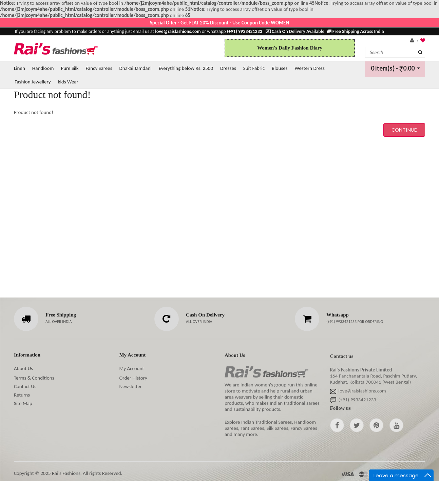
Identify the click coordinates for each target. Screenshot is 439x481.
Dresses (228, 68)
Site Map (23, 403)
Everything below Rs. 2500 (186, 68)
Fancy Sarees (99, 68)
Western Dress (310, 68)
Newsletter (130, 386)
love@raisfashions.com (362, 392)
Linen (19, 68)
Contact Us (25, 386)
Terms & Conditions (34, 378)
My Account (131, 368)
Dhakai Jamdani (135, 68)
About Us (23, 368)
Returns (22, 395)
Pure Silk (69, 68)
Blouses (280, 68)
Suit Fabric (254, 68)
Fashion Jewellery (33, 82)
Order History (133, 378)
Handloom (43, 68)
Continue (404, 130)
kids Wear (68, 82)
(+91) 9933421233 (342, 321)
